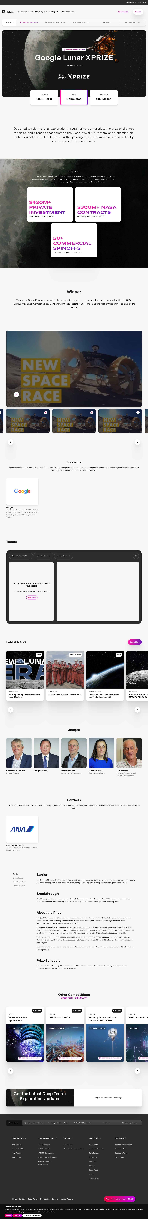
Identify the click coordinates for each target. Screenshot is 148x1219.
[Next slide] (137, 673)
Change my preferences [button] (32, 1215)
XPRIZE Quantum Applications (45, 1167)
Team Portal (142, 2)
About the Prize (19, 887)
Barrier (15, 879)
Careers (55, 1204)
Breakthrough (18, 883)
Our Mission (17, 1149)
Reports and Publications (74, 1154)
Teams (91, 1179)
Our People (16, 1158)
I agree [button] (8, 1215)
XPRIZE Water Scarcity (47, 1162)
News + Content (18, 1204)
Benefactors (94, 1158)
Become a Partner (122, 1158)
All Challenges (44, 1149)
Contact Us (44, 1204)
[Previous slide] (10, 673)
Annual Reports (67, 1204)
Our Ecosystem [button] (68, 12)
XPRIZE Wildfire (44, 1154)
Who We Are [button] (23, 12)
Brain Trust (93, 1175)
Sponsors (93, 1162)
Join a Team (119, 1162)
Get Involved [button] (124, 12)
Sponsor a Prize (121, 1154)
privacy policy (31, 1209)
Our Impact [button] (54, 12)
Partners (92, 1166)
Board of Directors (96, 1154)
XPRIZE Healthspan (46, 1158)
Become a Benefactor (123, 1149)
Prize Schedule (19, 891)
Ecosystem (93, 1149)
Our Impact (68, 1149)
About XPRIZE (18, 1154)
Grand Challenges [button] (39, 12)
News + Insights (131, 2)
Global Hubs (94, 1183)
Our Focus (9, 22)
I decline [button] (17, 1215)
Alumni (92, 1171)
